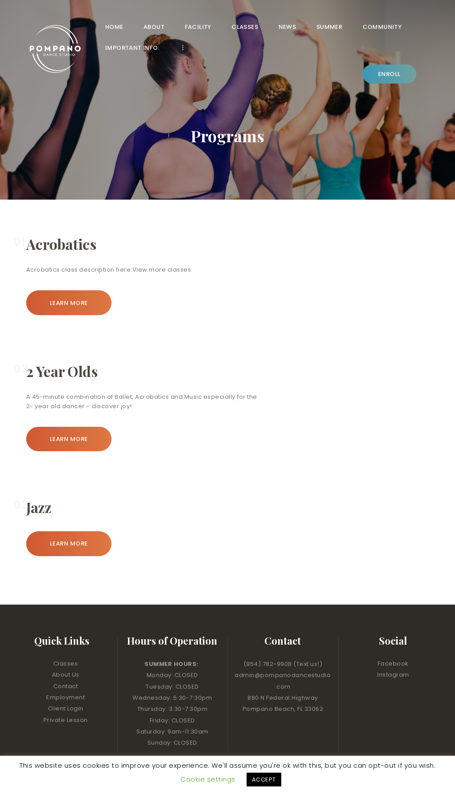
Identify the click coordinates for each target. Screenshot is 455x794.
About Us (66, 654)
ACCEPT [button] (264, 779)
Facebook (393, 643)
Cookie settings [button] (207, 779)
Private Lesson (66, 699)
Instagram (393, 654)
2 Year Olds (62, 350)
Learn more (69, 282)
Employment (65, 677)
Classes (65, 643)
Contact (65, 666)
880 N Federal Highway (282, 678)
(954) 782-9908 (268, 644)
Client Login (66, 688)
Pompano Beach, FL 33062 (283, 689)
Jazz (39, 487)
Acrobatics (61, 224)
